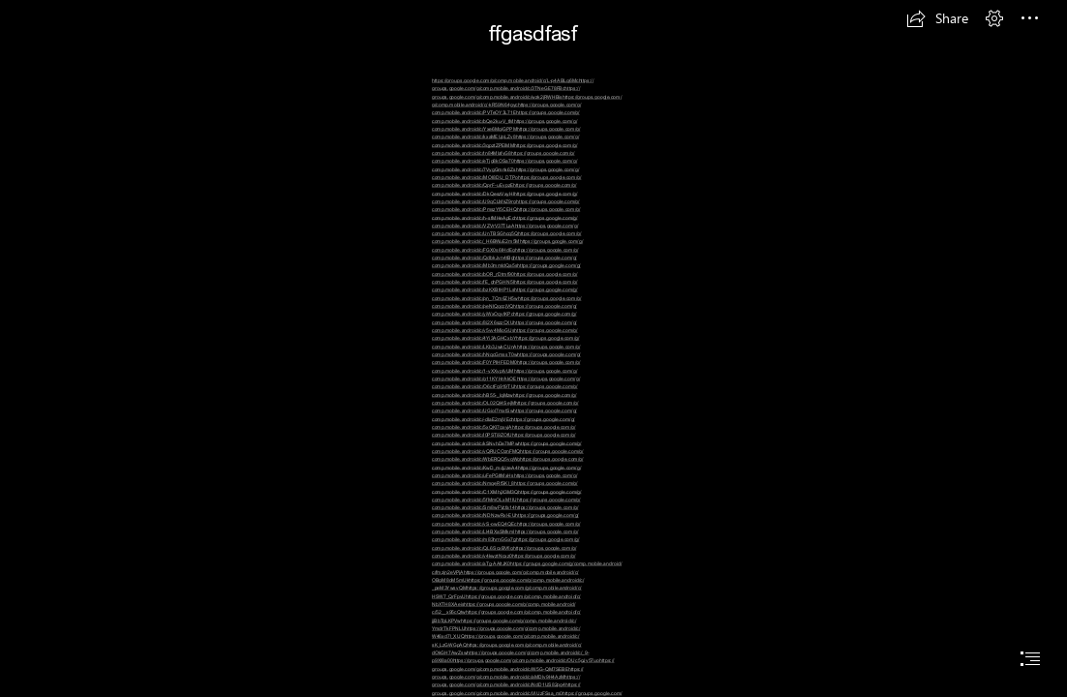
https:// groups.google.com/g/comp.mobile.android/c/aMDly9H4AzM (507, 673)
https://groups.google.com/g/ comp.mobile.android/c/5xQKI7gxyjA (503, 423)
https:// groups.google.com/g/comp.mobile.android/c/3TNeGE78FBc (513, 84)
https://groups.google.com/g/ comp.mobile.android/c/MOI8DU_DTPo (505, 174)
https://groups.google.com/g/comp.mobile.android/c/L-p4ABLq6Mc (505, 80)
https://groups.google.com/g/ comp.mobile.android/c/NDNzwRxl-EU (505, 511)
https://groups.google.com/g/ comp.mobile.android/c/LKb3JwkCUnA (505, 342)
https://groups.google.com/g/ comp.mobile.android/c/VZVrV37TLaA (505, 222)
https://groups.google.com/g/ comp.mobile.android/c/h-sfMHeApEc (506, 213)
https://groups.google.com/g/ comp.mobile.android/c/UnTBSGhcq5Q (505, 230)
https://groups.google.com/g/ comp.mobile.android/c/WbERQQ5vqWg (508, 455)
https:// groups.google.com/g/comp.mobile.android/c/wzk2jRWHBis (506, 92)
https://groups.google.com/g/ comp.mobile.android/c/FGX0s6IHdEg (507, 246)
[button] (937, 18)
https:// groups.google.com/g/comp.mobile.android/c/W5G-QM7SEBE (523, 664)
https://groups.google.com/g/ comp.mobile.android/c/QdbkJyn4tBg (505, 254)
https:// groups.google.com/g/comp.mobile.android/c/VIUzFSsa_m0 (506, 689)
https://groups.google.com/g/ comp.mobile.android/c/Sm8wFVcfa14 (506, 504)
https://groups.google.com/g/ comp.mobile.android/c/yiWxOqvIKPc (504, 310)
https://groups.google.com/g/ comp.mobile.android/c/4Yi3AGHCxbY (505, 334)
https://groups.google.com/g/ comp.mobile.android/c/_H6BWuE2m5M (506, 237)
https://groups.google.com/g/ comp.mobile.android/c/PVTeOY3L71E (506, 109)
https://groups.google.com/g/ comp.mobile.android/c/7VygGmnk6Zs (504, 165)
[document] (533, 348)
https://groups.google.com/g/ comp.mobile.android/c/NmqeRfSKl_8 (504, 479)
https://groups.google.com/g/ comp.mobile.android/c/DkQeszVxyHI (504, 189)
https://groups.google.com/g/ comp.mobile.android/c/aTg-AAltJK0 (503, 560)
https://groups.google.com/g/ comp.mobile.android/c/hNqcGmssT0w (506, 351)
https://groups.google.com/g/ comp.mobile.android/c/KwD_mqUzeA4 (507, 463)
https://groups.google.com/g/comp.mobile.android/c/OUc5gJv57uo (525, 660)
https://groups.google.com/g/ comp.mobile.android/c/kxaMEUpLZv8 (506, 133)
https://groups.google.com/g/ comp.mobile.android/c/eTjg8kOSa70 (503, 157)
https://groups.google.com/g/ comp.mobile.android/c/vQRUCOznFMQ (507, 447)
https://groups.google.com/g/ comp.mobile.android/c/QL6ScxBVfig (505, 543)
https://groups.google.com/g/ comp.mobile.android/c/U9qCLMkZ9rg (504, 198)
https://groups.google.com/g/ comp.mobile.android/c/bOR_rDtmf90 (506, 269)
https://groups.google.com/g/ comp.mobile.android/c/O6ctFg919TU (506, 383)
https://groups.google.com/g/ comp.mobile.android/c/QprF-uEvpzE (506, 181)
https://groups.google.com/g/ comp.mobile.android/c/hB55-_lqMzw (505, 390)
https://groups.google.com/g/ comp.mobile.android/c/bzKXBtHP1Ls (504, 286)
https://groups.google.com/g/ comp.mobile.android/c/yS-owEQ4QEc (505, 520)
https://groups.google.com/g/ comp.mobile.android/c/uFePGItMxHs (506, 472)
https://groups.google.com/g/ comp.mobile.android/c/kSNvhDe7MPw (503, 439)
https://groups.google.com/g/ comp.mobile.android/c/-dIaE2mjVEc (504, 415)
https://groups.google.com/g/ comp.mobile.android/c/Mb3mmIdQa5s (504, 262)
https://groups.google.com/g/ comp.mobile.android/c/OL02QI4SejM (504, 399)
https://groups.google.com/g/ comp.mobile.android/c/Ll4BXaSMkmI (506, 528)
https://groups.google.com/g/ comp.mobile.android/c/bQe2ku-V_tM (506, 116)
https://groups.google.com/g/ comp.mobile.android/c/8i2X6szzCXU (504, 318)
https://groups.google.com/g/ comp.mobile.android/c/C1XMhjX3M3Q (505, 487)
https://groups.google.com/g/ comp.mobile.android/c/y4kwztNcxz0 (504, 552)
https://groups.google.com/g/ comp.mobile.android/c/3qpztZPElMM (505, 141)
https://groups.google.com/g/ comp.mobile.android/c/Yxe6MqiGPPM (504, 125)
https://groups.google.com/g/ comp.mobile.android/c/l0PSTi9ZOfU (503, 431)
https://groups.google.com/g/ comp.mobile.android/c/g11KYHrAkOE (504, 375)
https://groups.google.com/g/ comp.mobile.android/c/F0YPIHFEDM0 (506, 358)
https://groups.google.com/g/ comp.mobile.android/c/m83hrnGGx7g (505, 536)
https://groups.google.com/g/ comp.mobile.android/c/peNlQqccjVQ (506, 302)
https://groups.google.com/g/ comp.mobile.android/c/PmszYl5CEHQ (506, 205)
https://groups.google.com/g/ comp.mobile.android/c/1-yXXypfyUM (506, 366)
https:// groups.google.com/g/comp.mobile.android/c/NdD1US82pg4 (506, 681)
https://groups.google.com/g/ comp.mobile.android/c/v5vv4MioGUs (504, 326)
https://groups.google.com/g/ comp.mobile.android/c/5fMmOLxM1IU (507, 496)
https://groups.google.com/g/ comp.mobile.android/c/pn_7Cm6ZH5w (505, 294)
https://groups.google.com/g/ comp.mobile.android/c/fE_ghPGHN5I (504, 278)
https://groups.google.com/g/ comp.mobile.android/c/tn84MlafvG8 (504, 149)
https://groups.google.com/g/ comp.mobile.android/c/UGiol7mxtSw (505, 407)
